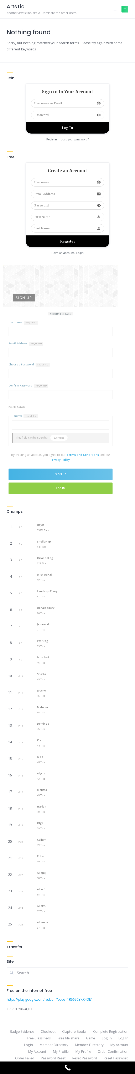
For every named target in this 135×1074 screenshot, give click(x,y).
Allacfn (41, 889)
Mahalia (42, 707)
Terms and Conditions (82, 455)
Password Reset (53, 1058)
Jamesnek (43, 624)
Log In (60, 488)
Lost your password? (75, 139)
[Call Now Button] (67, 1067)
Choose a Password (29, 365)
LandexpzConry (47, 591)
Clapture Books (74, 1031)
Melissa (42, 790)
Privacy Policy (60, 460)
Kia (39, 740)
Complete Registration (110, 1031)
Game (90, 1038)
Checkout (48, 1031)
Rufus (40, 856)
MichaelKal (44, 574)
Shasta (41, 674)
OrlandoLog (45, 558)
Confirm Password (28, 386)
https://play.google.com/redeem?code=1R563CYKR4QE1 (50, 999)
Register (51, 139)
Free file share (68, 1038)
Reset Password (84, 1058)
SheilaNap (44, 541)
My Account (119, 1045)
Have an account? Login (67, 253)
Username (23, 322)
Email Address (26, 343)
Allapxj (41, 873)
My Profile (61, 1051)
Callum (41, 839)
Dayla (41, 525)
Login (28, 1045)
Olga (40, 823)
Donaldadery (45, 608)
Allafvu (41, 906)
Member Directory (54, 1045)
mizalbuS (43, 657)
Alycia (41, 773)
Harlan (41, 806)
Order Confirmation (113, 1051)
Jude (40, 757)
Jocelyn (42, 690)
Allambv (42, 922)
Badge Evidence (22, 1031)
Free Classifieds (39, 1038)
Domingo (43, 723)
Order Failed (24, 1058)
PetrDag (42, 641)
